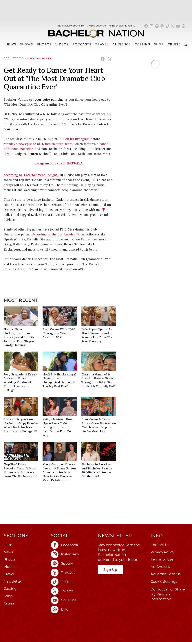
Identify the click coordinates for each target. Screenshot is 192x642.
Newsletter (13, 581)
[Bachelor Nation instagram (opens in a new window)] (151, 26)
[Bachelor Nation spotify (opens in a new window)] (157, 26)
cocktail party (39, 58)
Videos (62, 44)
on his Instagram (77, 139)
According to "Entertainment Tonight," (31, 175)
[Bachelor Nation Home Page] (96, 31)
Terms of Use (162, 559)
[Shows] (26, 44)
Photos (44, 44)
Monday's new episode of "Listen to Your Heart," (39, 144)
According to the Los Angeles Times (58, 234)
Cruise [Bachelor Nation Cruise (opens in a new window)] (174, 44)
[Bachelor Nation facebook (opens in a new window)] (146, 26)
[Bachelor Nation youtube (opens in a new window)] (178, 26)
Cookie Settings (164, 581)
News (8, 552)
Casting (10, 588)
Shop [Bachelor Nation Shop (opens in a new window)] (159, 44)
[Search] (185, 44)
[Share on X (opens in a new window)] (110, 59)
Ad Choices (160, 567)
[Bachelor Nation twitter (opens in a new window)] (172, 26)
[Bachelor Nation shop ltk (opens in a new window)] (183, 26)
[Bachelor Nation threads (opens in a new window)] (162, 26)
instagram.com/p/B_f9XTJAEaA (58, 163)
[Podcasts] (81, 44)
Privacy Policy (162, 552)
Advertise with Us (166, 574)
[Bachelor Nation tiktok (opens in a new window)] (167, 26)
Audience (122, 44)
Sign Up (110, 569)
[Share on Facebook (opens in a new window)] (102, 59)
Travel (102, 44)
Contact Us (160, 545)
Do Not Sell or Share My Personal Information (168, 594)
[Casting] (142, 44)
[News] (11, 44)
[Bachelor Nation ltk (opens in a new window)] (72, 609)
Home (9, 545)
